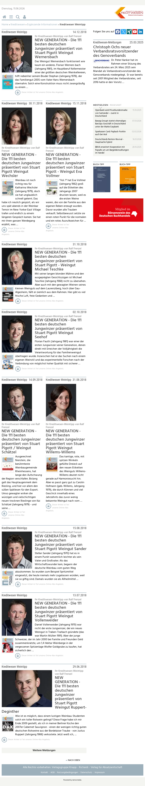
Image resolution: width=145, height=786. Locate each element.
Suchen (18, 19)
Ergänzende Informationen (42, 24)
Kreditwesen (18, 24)
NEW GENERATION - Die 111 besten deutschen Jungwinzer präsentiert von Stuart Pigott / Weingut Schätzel (21, 442)
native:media (76, 780)
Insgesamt (115, 105)
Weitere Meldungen (44, 750)
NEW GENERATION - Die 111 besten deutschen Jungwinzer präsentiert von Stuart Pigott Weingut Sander (60, 542)
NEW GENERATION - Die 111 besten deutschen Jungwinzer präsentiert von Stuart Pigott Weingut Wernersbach (58, 48)
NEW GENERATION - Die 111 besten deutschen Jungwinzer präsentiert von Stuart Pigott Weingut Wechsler (21, 165)
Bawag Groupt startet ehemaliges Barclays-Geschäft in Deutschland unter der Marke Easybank (110, 124)
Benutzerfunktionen (25, 19)
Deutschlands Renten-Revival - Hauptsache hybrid (109, 141)
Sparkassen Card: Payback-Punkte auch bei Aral (110, 133)
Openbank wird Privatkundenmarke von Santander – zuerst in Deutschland (111, 113)
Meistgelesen (100, 105)
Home (5, 24)
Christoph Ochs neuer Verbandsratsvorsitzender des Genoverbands (115, 51)
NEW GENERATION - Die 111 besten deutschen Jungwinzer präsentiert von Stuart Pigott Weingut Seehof (58, 328)
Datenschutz (86, 772)
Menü (11, 19)
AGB (53, 772)
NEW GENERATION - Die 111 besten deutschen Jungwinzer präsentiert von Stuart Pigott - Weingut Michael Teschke (58, 261)
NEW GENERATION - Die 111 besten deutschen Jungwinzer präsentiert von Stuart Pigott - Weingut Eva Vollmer (65, 165)
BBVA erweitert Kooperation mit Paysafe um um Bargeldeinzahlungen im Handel (112, 150)
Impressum (100, 772)
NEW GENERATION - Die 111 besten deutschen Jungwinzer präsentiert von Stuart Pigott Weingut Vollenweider (58, 612)
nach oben (74, 760)
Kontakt (44, 772)
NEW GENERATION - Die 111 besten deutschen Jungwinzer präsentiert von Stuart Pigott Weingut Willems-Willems (65, 442)
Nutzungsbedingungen (67, 772)
